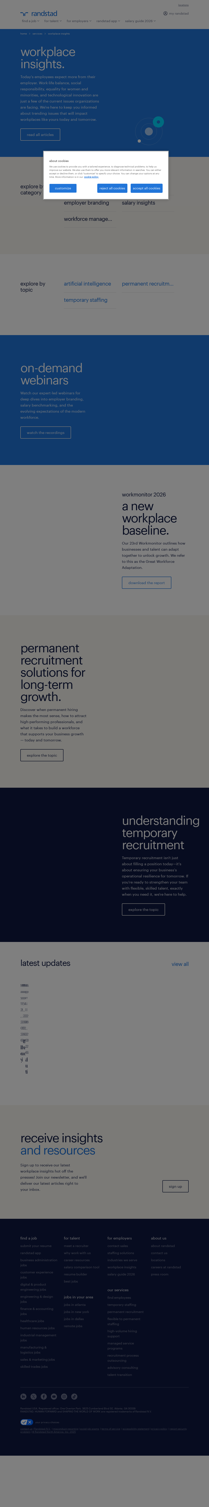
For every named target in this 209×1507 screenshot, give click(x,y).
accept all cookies (146, 188)
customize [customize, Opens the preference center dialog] (63, 188)
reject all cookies (112, 188)
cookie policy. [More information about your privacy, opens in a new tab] (91, 177)
